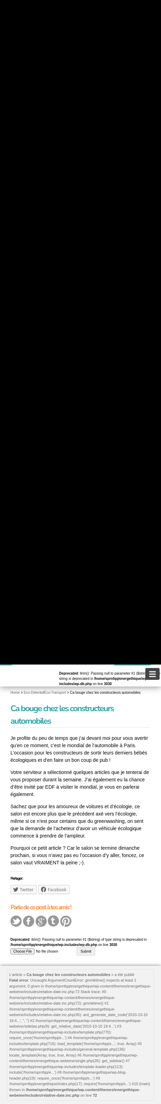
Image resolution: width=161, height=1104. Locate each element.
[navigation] (152, 674)
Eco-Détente (33, 692)
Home (15, 692)
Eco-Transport (55, 692)
